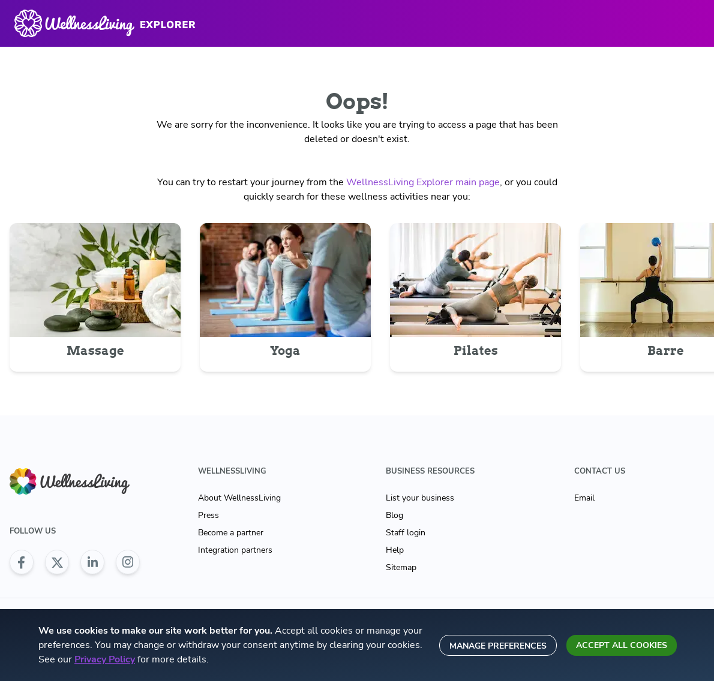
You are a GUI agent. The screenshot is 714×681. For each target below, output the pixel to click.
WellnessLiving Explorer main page (423, 182)
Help (395, 550)
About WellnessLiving (239, 498)
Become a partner (230, 532)
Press (208, 515)
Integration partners (235, 550)
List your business (420, 498)
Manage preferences (498, 646)
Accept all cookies (621, 645)
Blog (394, 515)
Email (584, 498)
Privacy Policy (104, 659)
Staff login (405, 532)
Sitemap (401, 567)
